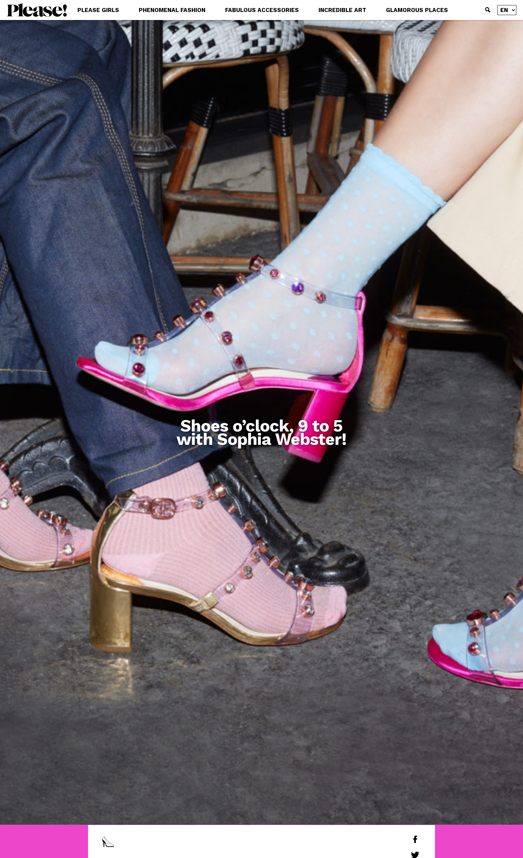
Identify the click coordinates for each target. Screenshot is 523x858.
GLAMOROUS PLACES (417, 10)
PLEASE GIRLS (98, 10)
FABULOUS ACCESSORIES (262, 10)
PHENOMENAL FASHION (172, 10)
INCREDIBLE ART (342, 10)
